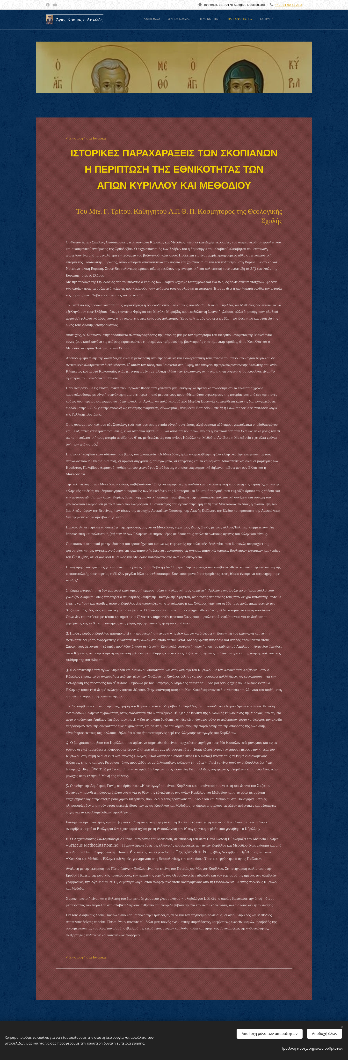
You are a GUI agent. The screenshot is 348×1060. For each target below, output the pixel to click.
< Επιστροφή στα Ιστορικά (86, 138)
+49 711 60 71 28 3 (288, 5)
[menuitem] (193, 20)
